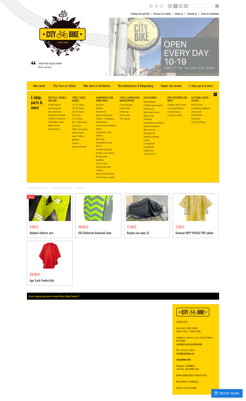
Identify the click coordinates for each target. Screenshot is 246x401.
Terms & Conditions (210, 13)
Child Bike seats (56, 122)
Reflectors (149, 108)
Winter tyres (78, 132)
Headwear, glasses (200, 108)
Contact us (192, 13)
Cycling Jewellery (175, 108)
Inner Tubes (78, 136)
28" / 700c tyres (79, 122)
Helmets (148, 119)
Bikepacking (149, 101)
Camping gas (126, 104)
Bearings (100, 139)
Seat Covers (102, 163)
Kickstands (149, 147)
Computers (149, 143)
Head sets (101, 111)
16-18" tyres (78, 108)
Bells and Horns (151, 112)
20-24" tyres (78, 111)
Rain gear (196, 118)
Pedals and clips (104, 149)
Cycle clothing (198, 122)
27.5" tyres (77, 118)
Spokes (99, 108)
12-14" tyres (78, 104)
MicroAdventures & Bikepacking (135, 86)
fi (181, 6)
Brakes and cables (105, 152)
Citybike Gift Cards (176, 104)
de (185, 6)
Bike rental (39, 86)
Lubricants (125, 108)
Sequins (100, 104)
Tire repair (125, 118)
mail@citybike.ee (185, 353)
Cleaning (124, 111)
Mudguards (149, 133)
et (170, 6)
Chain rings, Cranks (105, 177)
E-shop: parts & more (201, 86)
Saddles (100, 159)
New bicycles (54, 108)
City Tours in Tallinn (64, 86)
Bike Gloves (197, 104)
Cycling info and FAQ (140, 13)
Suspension (54, 129)
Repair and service (171, 86)
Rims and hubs (79, 146)
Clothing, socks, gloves (62, 187)
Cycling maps (173, 111)
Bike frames (54, 125)
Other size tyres (80, 129)
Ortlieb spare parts (153, 105)
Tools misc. (125, 115)
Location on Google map (189, 343)
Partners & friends (162, 13)
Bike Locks (149, 115)
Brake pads (101, 156)
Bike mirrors (150, 129)
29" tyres (76, 125)
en (175, 6)
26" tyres (76, 115)
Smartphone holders (154, 122)
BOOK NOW (229, 393)
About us (179, 13)
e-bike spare (54, 104)
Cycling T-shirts (174, 115)
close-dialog (215, 94)
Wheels (75, 139)
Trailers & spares (56, 118)
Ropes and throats (105, 173)
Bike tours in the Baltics (97, 86)
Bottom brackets (104, 115)
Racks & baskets (152, 126)
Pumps (75, 143)
